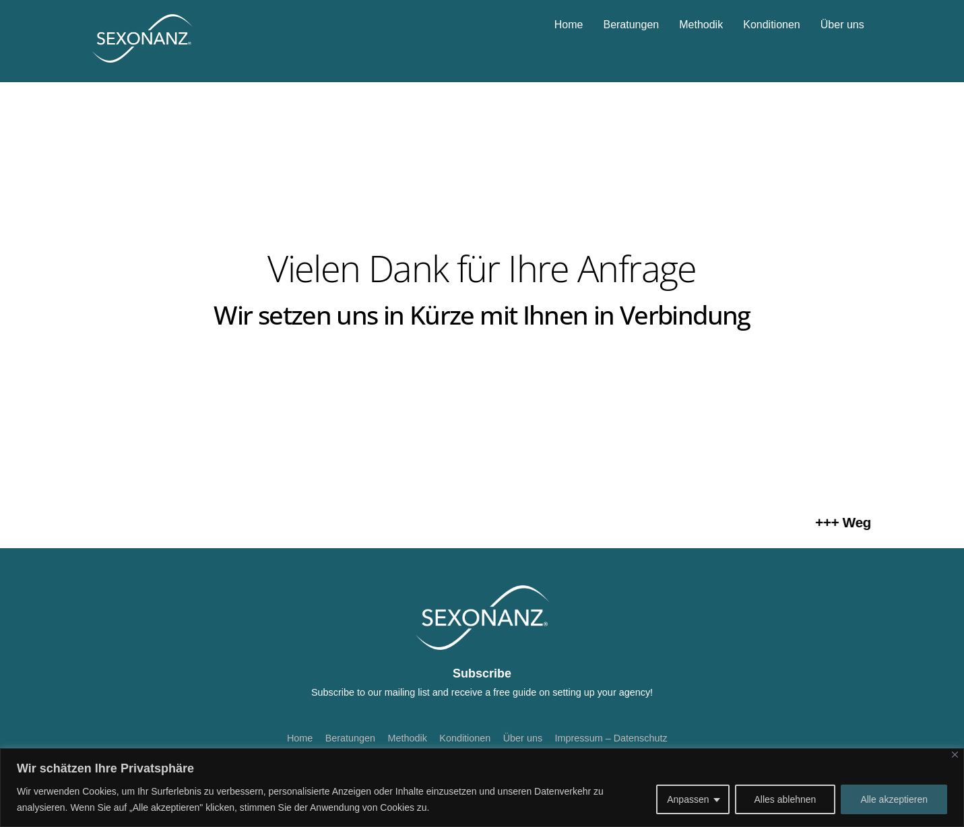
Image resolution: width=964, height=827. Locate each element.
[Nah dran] (955, 755)
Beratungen (631, 24)
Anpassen (688, 799)
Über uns (842, 24)
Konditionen (771, 24)
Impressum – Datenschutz (611, 738)
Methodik (701, 24)
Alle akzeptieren (894, 799)
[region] (482, 787)
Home (568, 24)
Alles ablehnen (785, 799)
